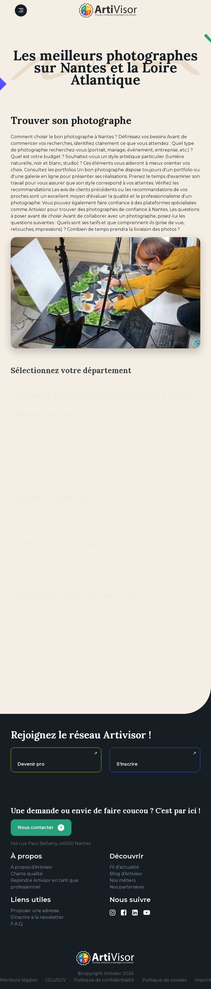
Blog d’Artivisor (126, 873)
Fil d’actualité (124, 867)
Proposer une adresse (35, 910)
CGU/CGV (55, 980)
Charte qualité (27, 873)
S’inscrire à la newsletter (37, 917)
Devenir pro (31, 764)
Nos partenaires (127, 887)
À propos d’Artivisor (31, 867)
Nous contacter (36, 827)
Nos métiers (122, 880)
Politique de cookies (164, 980)
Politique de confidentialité (104, 980)
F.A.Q (17, 923)
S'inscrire (127, 764)
